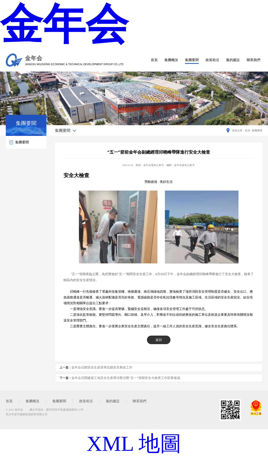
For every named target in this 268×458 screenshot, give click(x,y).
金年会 (64, 24)
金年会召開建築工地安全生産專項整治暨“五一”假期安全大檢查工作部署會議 (125, 378)
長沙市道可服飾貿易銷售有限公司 (26, 414)
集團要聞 (192, 60)
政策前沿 (212, 60)
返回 (158, 340)
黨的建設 (233, 60)
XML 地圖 (134, 443)
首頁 (154, 60)
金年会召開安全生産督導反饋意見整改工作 (101, 367)
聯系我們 (253, 60)
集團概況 (171, 60)
